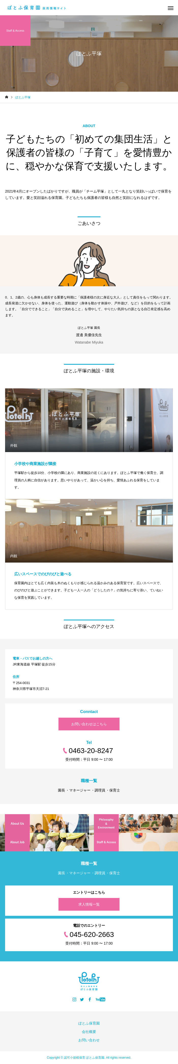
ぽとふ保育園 (89, 1023)
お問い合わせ (89, 1040)
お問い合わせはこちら (89, 724)
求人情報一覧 (89, 904)
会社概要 (89, 1032)
